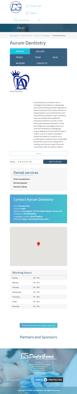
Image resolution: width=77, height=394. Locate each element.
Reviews (20, 63)
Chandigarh (45, 35)
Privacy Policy (39, 369)
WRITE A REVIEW (55, 162)
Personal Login (23, 20)
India (36, 35)
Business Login (36, 6)
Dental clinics (27, 35)
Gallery (40, 51)
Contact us (39, 362)
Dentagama (14, 35)
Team (38, 57)
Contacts (42, 63)
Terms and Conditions (39, 367)
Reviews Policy (39, 373)
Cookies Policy (39, 371)
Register (33, 13)
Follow (38, 153)
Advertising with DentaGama (39, 364)
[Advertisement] (51, 84)
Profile (20, 51)
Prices (19, 57)
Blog (55, 57)
